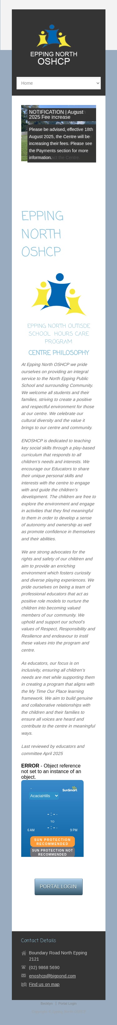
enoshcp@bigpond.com (52, 975)
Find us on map (44, 984)
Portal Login (67, 1003)
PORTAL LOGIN (59, 886)
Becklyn (47, 1003)
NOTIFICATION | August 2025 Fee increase (56, 114)
